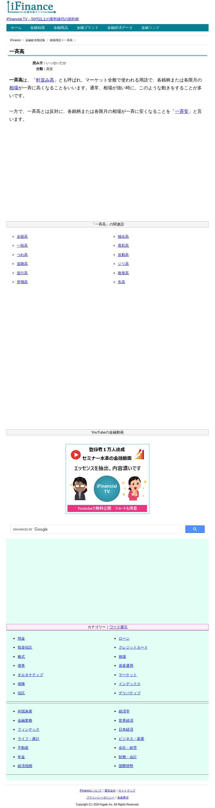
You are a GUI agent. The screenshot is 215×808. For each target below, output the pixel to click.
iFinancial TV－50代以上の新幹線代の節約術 (42, 19)
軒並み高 (45, 80)
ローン (124, 638)
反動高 (123, 255)
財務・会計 (128, 757)
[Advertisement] (108, 173)
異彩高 (123, 245)
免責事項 (122, 797)
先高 (121, 282)
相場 (13, 87)
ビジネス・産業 (131, 739)
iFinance (15, 40)
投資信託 (25, 647)
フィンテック (28, 729)
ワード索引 (118, 627)
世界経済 (126, 720)
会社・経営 (128, 748)
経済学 (124, 711)
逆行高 (22, 273)
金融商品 (60, 27)
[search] (95, 529)
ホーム (16, 27)
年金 (21, 757)
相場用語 (55, 40)
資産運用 (126, 665)
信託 (21, 693)
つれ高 (22, 255)
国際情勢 (126, 766)
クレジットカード (133, 647)
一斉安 (181, 111)
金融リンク (150, 27)
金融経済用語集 (35, 40)
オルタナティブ (30, 675)
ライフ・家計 (28, 739)
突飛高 (22, 282)
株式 (21, 657)
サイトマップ (126, 790)
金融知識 (37, 27)
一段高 (22, 245)
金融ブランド (88, 27)
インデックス (130, 684)
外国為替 (25, 711)
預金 (21, 638)
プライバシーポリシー (100, 797)
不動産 (23, 748)
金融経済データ (120, 27)
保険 (21, 684)
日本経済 (126, 729)
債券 (21, 665)
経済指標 (25, 766)
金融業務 (25, 720)
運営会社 (110, 790)
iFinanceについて (91, 790)
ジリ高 (123, 264)
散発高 (123, 273)
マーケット (128, 675)
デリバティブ (130, 693)
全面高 (22, 236)
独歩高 (123, 236)
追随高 (22, 264)
